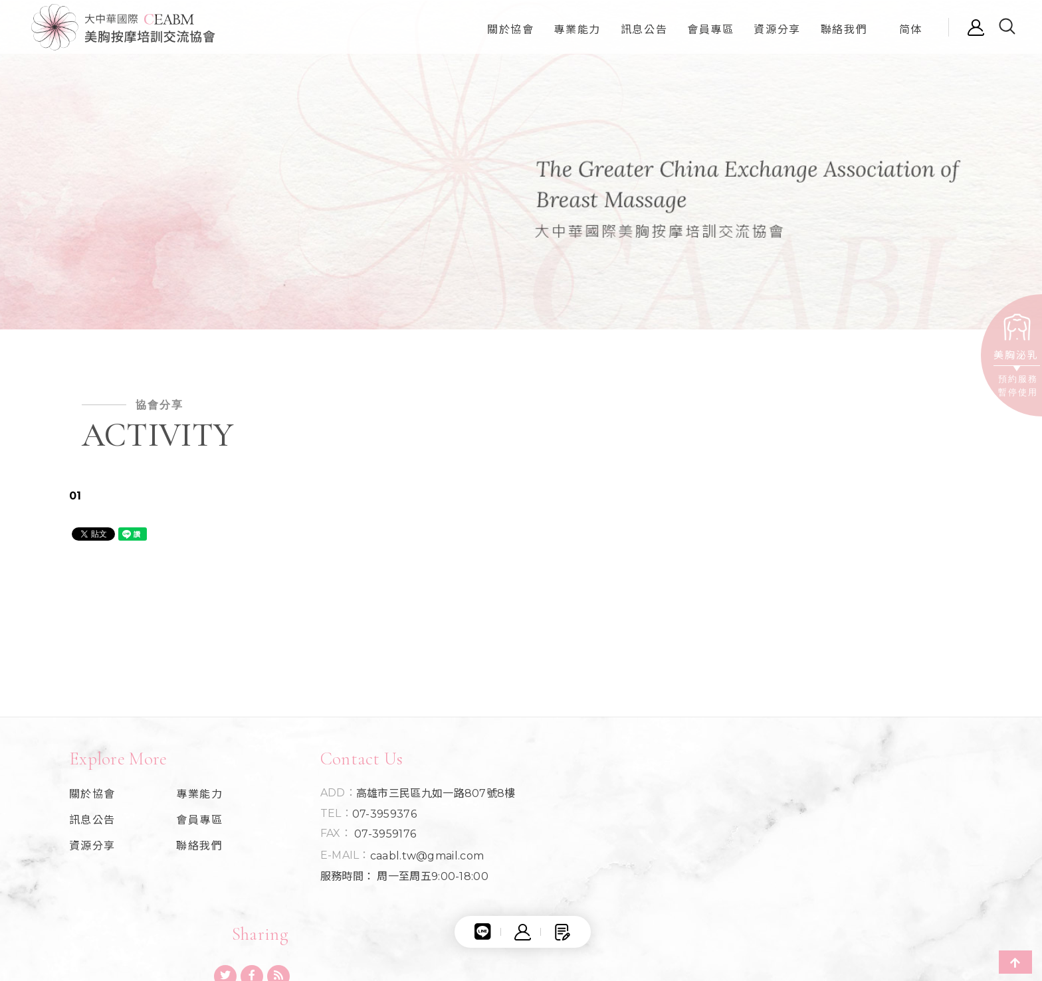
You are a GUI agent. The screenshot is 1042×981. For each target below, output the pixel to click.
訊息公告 (92, 824)
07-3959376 (380, 817)
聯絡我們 (197, 850)
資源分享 (92, 850)
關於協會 (92, 798)
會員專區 (197, 824)
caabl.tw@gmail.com (423, 859)
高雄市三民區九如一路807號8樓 (432, 797)
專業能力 (197, 798)
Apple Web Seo (917, 906)
